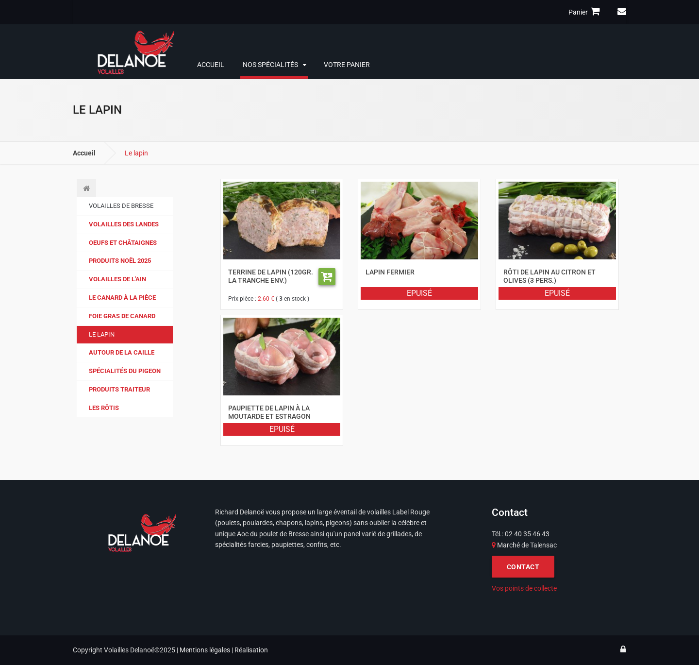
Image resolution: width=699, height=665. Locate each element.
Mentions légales (205, 650)
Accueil (210, 64)
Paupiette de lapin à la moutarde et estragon (269, 412)
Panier (585, 11)
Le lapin (102, 334)
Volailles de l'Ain (117, 279)
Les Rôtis (104, 407)
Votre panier (347, 64)
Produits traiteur (119, 389)
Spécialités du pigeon (125, 371)
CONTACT (523, 567)
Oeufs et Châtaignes (123, 242)
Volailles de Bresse (121, 205)
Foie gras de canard (122, 316)
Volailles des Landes (124, 224)
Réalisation (251, 650)
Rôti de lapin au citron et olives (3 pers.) (549, 276)
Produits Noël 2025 (120, 260)
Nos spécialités (270, 64)
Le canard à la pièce (122, 297)
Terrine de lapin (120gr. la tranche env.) (270, 276)
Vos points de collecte (524, 588)
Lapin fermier (390, 272)
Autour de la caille (121, 352)
